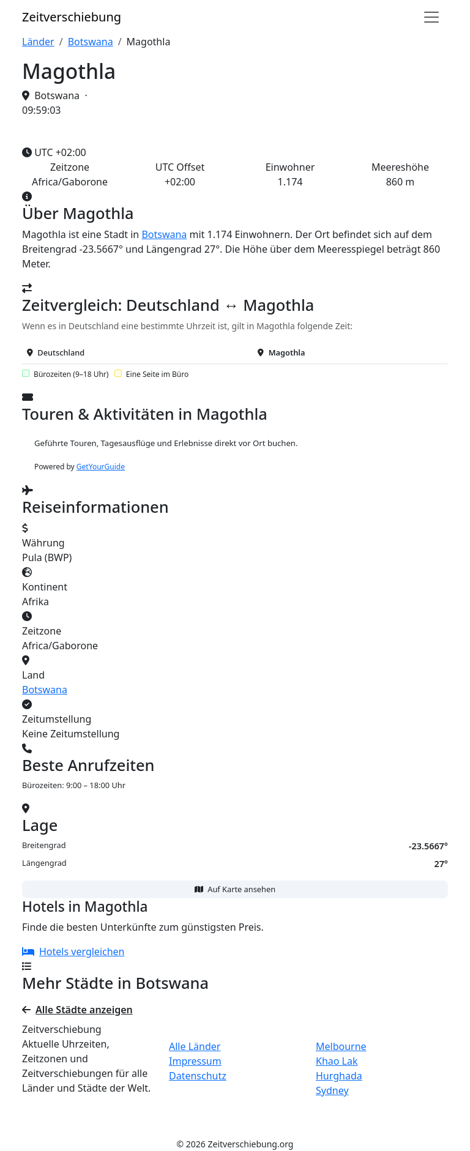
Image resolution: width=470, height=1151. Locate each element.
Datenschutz (197, 1075)
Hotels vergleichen (73, 951)
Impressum (195, 1061)
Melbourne (341, 1046)
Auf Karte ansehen (235, 889)
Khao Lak (337, 1061)
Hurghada (339, 1075)
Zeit (71, 17)
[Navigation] (431, 17)
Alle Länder (194, 1046)
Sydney (332, 1090)
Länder (38, 41)
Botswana (90, 41)
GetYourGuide (100, 466)
